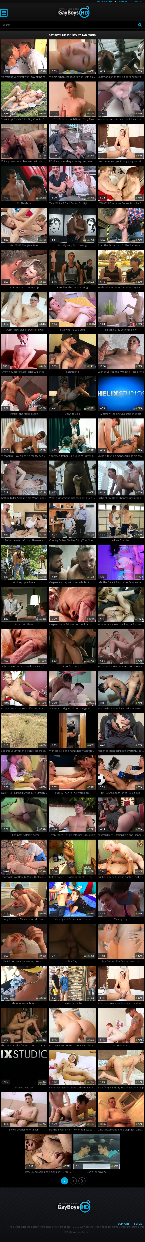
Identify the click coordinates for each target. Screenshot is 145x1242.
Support (124, 1223)
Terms (138, 1223)
